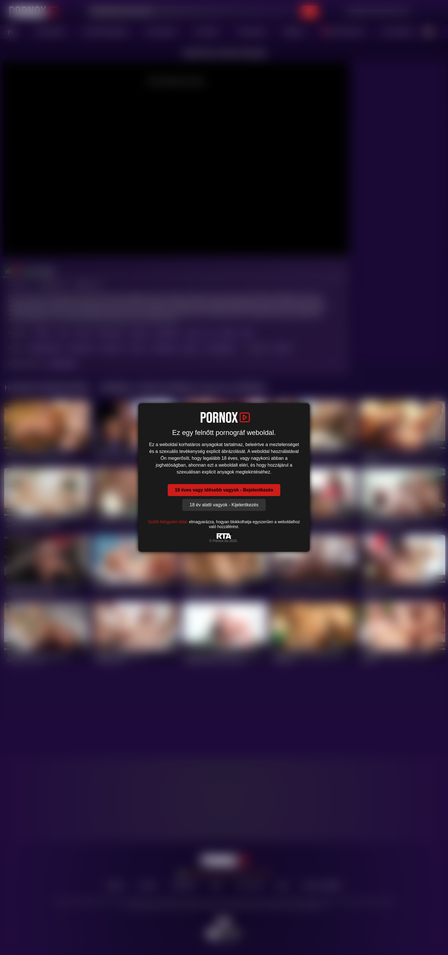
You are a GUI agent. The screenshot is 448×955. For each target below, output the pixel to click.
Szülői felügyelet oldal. (168, 522)
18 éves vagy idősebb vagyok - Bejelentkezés (224, 490)
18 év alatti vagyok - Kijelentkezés (223, 504)
